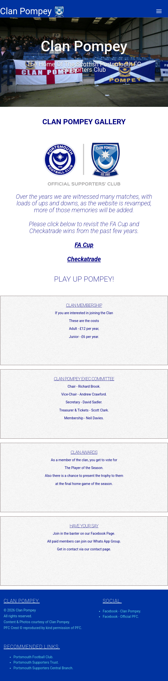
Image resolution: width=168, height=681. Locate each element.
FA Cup (84, 244)
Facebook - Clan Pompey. (122, 611)
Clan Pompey (32, 11)
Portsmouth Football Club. (33, 657)
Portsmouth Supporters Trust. (36, 662)
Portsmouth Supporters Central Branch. (43, 668)
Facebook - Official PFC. (121, 617)
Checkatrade (84, 259)
